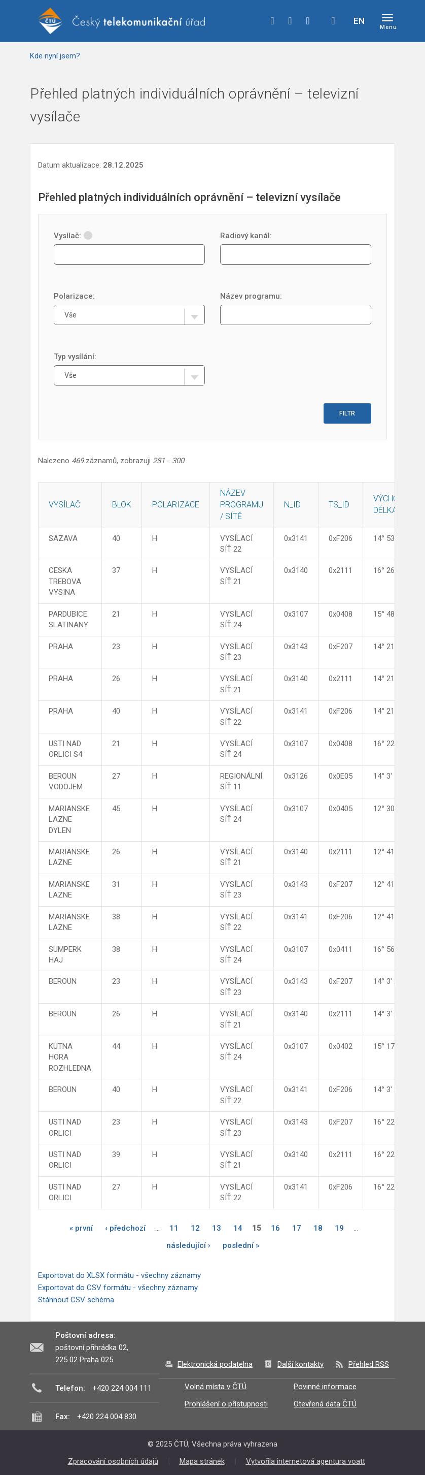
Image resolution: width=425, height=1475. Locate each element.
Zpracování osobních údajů (113, 1461)
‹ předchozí (125, 1228)
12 (195, 1228)
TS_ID (339, 504)
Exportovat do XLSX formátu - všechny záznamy (119, 1275)
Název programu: (251, 296)
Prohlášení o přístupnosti (226, 1403)
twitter (290, 21)
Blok (121, 504)
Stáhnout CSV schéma (76, 1299)
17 (296, 1228)
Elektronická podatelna (215, 1364)
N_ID (292, 504)
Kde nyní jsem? (55, 55)
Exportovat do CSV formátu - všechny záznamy (118, 1287)
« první (81, 1228)
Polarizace (175, 504)
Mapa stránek (202, 1461)
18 (318, 1228)
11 (174, 1228)
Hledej (333, 21)
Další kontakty (300, 1364)
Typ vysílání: (75, 356)
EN (359, 21)
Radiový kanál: (246, 235)
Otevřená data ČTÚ (325, 1403)
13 (216, 1228)
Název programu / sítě (241, 504)
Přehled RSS (368, 1364)
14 (237, 1228)
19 (339, 1228)
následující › (188, 1245)
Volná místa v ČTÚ (215, 1386)
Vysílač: (73, 235)
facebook (272, 21)
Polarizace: (74, 296)
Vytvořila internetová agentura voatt (305, 1461)
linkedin (308, 21)
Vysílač (64, 504)
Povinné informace (325, 1386)
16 (275, 1228)
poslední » (241, 1245)
